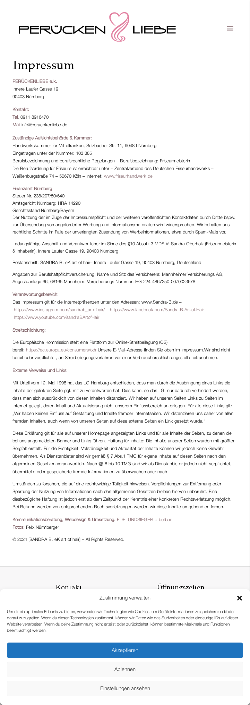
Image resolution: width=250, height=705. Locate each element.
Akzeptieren (125, 650)
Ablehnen (125, 669)
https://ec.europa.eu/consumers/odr (61, 350)
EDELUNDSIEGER (135, 520)
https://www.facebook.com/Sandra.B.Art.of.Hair (157, 310)
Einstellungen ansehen (125, 688)
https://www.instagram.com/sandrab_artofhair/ (59, 310)
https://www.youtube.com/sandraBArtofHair (56, 318)
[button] (239, 598)
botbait (165, 520)
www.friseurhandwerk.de (128, 176)
